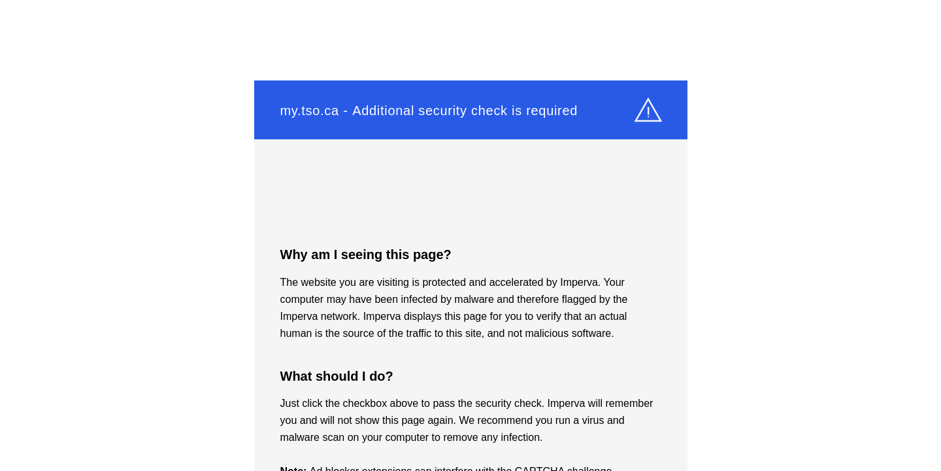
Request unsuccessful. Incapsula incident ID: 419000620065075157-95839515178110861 (470, 235)
